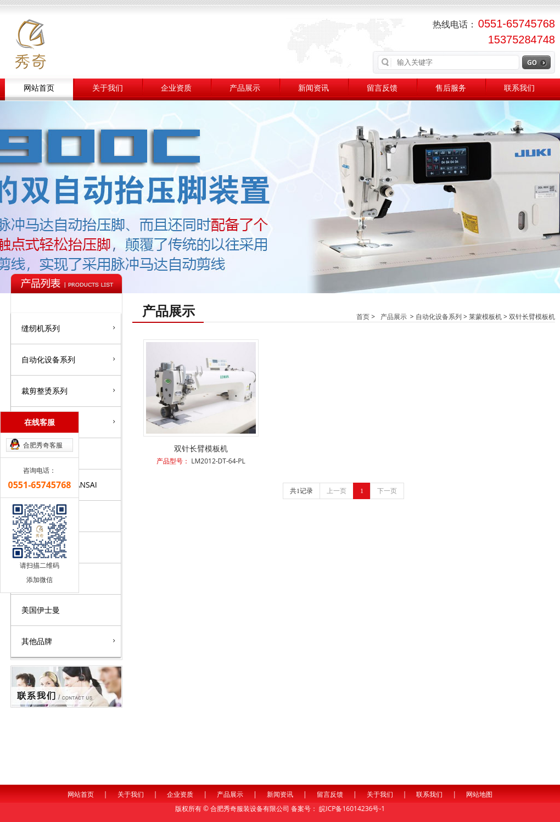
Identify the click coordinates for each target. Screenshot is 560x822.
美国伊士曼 (40, 610)
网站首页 (39, 88)
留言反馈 (382, 88)
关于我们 (107, 88)
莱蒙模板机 (485, 316)
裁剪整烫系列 (68, 390)
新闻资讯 (313, 88)
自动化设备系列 (68, 359)
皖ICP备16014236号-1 (352, 808)
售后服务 (450, 88)
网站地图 (479, 794)
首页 (362, 316)
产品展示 (244, 88)
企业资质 (176, 88)
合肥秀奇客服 (43, 445)
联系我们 (519, 88)
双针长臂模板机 (532, 316)
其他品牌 (68, 640)
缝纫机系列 (68, 327)
